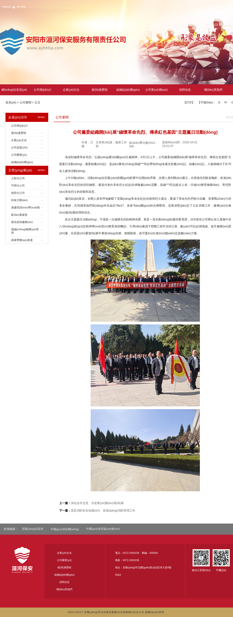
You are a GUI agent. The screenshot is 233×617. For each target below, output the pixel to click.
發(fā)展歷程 (100, 89)
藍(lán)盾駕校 (27, 215)
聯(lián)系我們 (213, 89)
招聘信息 (185, 89)
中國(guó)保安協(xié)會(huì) (103, 528)
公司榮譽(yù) (27, 155)
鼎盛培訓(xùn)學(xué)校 (27, 207)
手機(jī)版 (6, 7)
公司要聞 (25, 102)
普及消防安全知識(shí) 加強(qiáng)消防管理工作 (97, 510)
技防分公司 (27, 193)
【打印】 (189, 102)
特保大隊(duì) (27, 200)
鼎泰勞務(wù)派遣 (27, 240)
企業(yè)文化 (71, 89)
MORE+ (42, 117)
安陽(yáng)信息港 (32, 528)
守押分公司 (27, 185)
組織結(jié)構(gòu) (128, 89)
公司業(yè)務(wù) (156, 89)
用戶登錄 (21, 7)
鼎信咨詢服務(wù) (27, 222)
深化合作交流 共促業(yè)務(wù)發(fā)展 (91, 503)
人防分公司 (27, 178)
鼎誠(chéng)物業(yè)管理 (27, 231)
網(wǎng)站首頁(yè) (14, 89)
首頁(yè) (10, 102)
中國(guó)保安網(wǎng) (65, 529)
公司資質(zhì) (27, 147)
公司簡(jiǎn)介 (43, 89)
